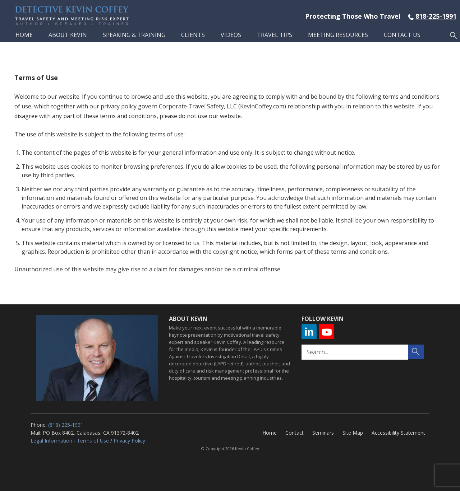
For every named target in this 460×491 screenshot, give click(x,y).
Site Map (352, 432)
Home (24, 35)
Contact (294, 432)
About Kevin (68, 35)
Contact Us (402, 35)
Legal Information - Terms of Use (70, 440)
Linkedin (309, 331)
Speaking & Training (134, 35)
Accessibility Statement (398, 432)
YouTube (326, 331)
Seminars (323, 432)
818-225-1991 (435, 16)
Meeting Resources (338, 35)
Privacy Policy (129, 440)
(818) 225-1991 (65, 424)
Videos (231, 35)
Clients (193, 35)
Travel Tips (274, 35)
